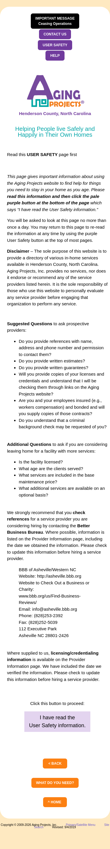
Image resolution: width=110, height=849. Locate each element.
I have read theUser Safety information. (57, 721)
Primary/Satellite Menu (81, 824)
